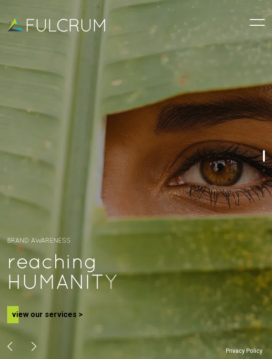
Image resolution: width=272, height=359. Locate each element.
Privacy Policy (244, 350)
